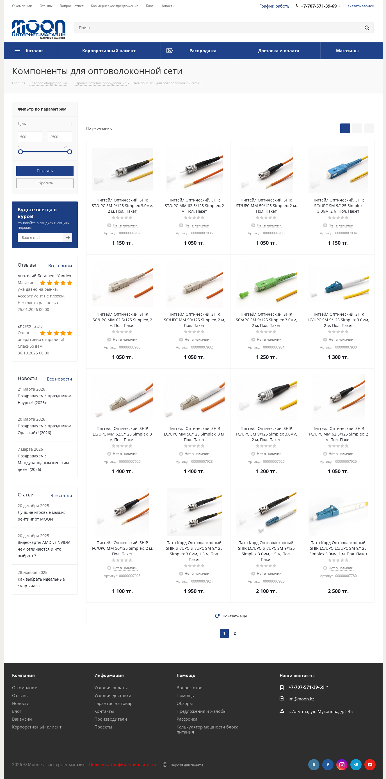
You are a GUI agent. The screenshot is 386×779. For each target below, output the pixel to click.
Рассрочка (187, 719)
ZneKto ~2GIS (30, 326)
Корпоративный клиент (36, 727)
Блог (16, 711)
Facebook (328, 764)
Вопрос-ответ (190, 687)
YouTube (370, 764)
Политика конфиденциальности (122, 764)
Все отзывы (60, 265)
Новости (20, 703)
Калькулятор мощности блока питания (207, 729)
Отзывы (20, 695)
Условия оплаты (111, 687)
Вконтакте (313, 764)
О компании (25, 687)
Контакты (104, 711)
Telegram (356, 764)
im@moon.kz (301, 698)
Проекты (103, 727)
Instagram (342, 764)
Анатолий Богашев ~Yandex (44, 275)
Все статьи (61, 495)
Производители (110, 719)
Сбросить (44, 182)
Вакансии (22, 719)
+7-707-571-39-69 (307, 687)
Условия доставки (112, 695)
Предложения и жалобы (202, 711)
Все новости (59, 379)
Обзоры (185, 703)
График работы (275, 6)
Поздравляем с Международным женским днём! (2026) (43, 462)
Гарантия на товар (113, 703)
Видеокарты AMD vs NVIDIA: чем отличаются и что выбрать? (45, 549)
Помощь (185, 695)
